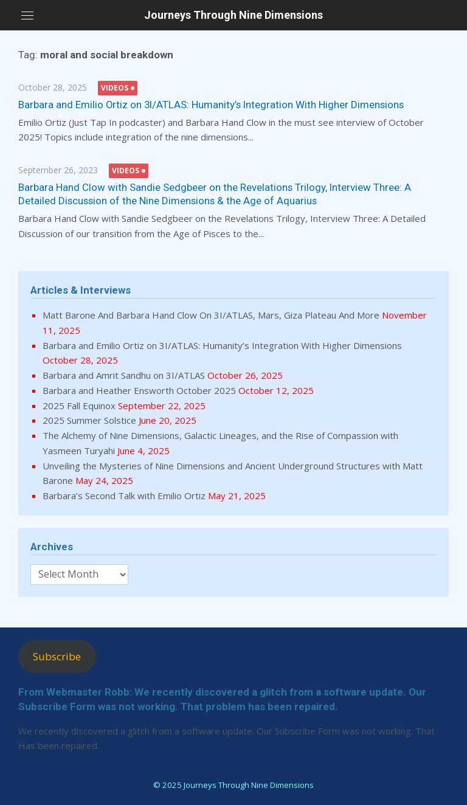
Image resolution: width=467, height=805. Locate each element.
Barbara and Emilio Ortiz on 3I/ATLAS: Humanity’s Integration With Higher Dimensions (211, 104)
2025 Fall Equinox (79, 405)
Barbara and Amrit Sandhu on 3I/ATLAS (124, 375)
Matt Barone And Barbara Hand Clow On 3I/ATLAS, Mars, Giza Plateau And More (211, 315)
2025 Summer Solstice (89, 420)
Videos (114, 88)
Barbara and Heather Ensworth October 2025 (139, 390)
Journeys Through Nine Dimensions (233, 15)
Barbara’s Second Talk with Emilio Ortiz (124, 495)
